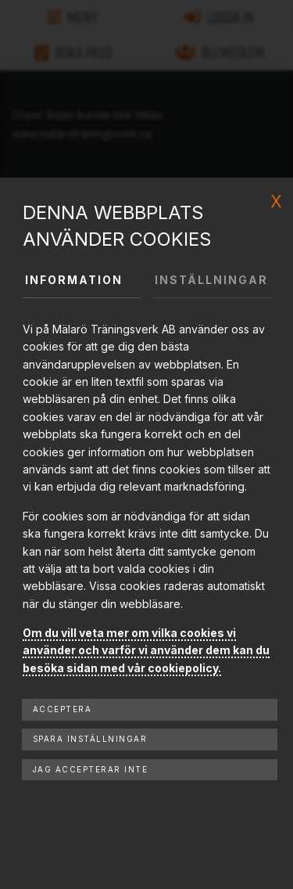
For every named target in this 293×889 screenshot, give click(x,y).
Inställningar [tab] (211, 279)
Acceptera (62, 709)
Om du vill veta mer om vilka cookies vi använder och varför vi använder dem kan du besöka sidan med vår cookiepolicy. (146, 650)
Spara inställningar (90, 739)
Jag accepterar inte (90, 769)
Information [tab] (74, 279)
